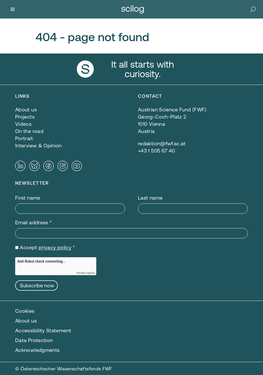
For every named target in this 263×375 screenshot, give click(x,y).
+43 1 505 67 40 (156, 151)
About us (26, 321)
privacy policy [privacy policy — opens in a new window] (55, 247)
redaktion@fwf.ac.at (162, 143)
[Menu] (13, 9)
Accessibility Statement (43, 330)
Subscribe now (37, 285)
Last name (150, 198)
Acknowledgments (37, 350)
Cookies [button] (25, 311)
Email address (33, 222)
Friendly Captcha (85, 273)
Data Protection (34, 340)
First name (27, 198)
